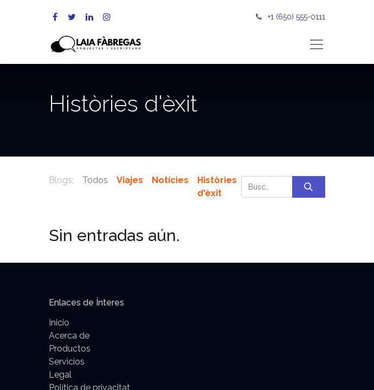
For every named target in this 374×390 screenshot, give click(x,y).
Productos (70, 348)
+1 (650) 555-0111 (296, 16)
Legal (60, 374)
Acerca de (69, 335)
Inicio (59, 322)
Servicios (67, 361)
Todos (95, 180)
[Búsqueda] (308, 187)
